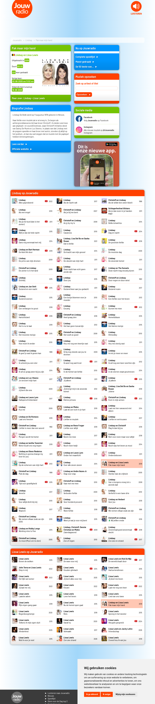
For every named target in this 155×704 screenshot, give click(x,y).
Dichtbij (22, 279)
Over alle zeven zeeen (73, 463)
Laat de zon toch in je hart (74, 408)
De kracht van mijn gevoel (74, 250)
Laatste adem (24, 595)
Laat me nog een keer (117, 586)
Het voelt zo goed (72, 333)
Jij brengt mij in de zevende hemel (75, 389)
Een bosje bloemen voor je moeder (75, 297)
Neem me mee (70, 435)
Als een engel (24, 211)
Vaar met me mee (72, 482)
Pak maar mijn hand (118, 463)
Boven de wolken (26, 560)
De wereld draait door (119, 560)
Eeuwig (67, 307)
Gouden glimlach (71, 568)
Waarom (22, 509)
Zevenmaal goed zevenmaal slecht (120, 530)
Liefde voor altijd (74, 426)
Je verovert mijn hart (28, 379)
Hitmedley (112, 333)
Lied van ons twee (116, 595)
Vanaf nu (69, 621)
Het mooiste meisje (27, 333)
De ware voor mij (71, 560)
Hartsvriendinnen (115, 568)
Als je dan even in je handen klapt (120, 211)
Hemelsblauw (114, 315)
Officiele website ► (22, 148)
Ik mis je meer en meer (118, 351)
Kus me (22, 408)
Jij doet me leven (115, 577)
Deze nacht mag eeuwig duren (121, 269)
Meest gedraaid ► (85, 61)
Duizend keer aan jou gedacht (76, 287)
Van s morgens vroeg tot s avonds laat (119, 482)
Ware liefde (68, 509)
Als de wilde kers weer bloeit (120, 201)
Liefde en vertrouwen (117, 418)
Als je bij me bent (72, 211)
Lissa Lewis (39, 98)
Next (151, 16)
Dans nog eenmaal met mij (30, 241)
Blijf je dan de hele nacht (29, 231)
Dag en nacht (113, 231)
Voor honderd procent (73, 500)
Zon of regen (69, 539)
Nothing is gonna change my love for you (31, 454)
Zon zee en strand (116, 539)
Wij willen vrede (117, 519)
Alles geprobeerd (26, 201)
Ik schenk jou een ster (28, 361)
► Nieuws (49, 695)
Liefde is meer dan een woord (31, 426)
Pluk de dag (27, 472)
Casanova (68, 231)
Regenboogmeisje (26, 612)
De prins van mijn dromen (29, 259)
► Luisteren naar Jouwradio (57, 693)
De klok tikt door (29, 250)
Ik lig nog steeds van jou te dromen (75, 352)
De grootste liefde (116, 241)
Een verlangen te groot (28, 307)
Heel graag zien (72, 315)
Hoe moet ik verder (27, 342)
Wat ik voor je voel (26, 638)
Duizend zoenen (25, 297)
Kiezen (69, 586)
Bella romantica (115, 221)
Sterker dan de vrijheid (118, 472)
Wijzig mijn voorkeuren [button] (125, 694)
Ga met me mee (115, 307)
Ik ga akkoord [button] (92, 694)
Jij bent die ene (25, 388)
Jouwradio (17, 40)
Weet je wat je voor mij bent (75, 519)
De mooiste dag (115, 250)
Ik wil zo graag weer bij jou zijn (31, 370)
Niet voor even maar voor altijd (121, 435)
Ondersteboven (115, 454)
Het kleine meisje (115, 324)
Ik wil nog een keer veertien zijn (121, 361)
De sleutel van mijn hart (73, 259)
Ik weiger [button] (107, 694)
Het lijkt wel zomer (26, 577)
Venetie (22, 491)
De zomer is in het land (28, 269)
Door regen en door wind (118, 279)
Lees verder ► (20, 144)
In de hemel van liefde (73, 370)
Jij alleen (112, 379)
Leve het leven (70, 595)
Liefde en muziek (71, 418)
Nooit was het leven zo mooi (120, 444)
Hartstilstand (24, 315)
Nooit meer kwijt (71, 444)
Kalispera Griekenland (28, 398)
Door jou (67, 279)
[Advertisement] (133, 86)
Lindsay (28, 40)
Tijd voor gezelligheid (28, 482)
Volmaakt (69, 630)
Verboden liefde (70, 491)
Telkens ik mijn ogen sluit (29, 621)
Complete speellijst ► (87, 56)
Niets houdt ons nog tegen (31, 444)
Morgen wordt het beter (29, 435)
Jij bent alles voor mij (72, 577)
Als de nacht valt (70, 201)
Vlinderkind (24, 630)
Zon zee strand (70, 638)
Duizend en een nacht (28, 287)
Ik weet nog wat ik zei (73, 361)
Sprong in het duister (117, 612)
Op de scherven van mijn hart (31, 463)
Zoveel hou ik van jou (117, 638)
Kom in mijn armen (117, 398)
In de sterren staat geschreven (121, 370)
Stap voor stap (75, 472)
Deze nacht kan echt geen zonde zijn (74, 269)
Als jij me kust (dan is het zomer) (29, 221)
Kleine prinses (70, 398)
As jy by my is (72, 221)
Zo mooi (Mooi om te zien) (30, 539)
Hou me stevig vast (116, 342)
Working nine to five (29, 529)
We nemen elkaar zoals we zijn (121, 509)
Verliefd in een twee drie (118, 491)
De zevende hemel (116, 259)
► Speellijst (50, 698)
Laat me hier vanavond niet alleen (119, 408)
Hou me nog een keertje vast (76, 342)
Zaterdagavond (75, 530)
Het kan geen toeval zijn (74, 324)
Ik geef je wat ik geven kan (30, 351)
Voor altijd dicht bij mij (28, 500)
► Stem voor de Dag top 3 (56, 701)
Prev (3, 16)
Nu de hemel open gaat (73, 603)
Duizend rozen (114, 287)
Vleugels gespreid (116, 621)
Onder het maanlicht (73, 454)
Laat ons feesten (28, 418)
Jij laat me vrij (24, 586)
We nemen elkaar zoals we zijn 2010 (31, 519)
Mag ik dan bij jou (117, 426)
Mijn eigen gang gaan (28, 603)
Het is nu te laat (25, 324)
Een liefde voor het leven (119, 297)
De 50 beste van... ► (86, 66)
